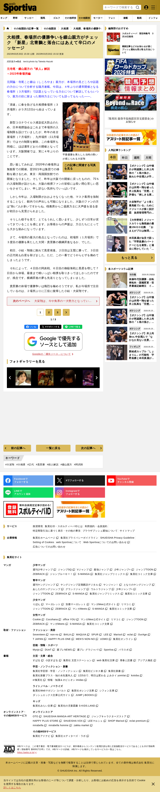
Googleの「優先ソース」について (52, 354)
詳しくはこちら (12, 787)
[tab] (15, 18)
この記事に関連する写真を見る (80, 167)
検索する (137, 7)
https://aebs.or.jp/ (27, 752)
